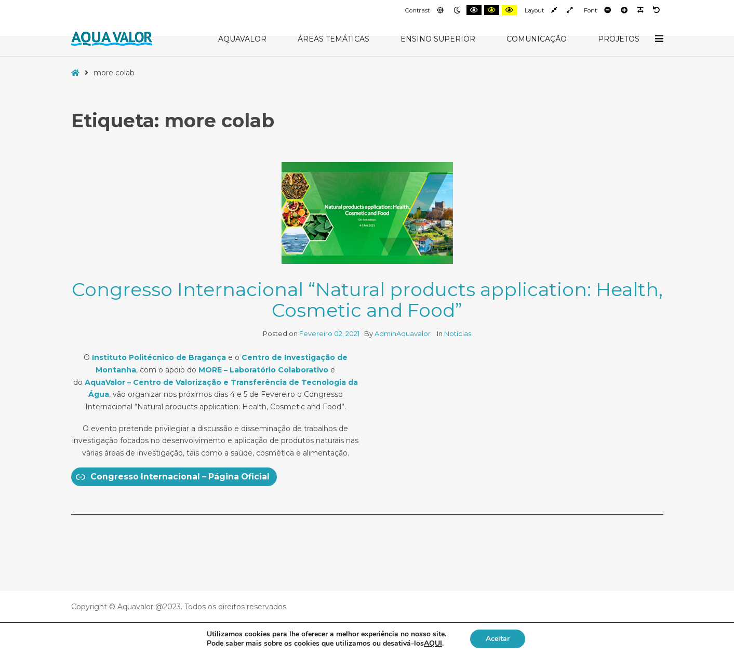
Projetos (618, 39)
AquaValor (242, 39)
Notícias (457, 333)
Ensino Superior (438, 39)
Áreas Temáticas (333, 39)
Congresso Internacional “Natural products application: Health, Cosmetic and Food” (367, 300)
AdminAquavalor (403, 333)
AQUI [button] (433, 643)
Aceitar (498, 639)
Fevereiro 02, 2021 (329, 333)
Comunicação (536, 39)
